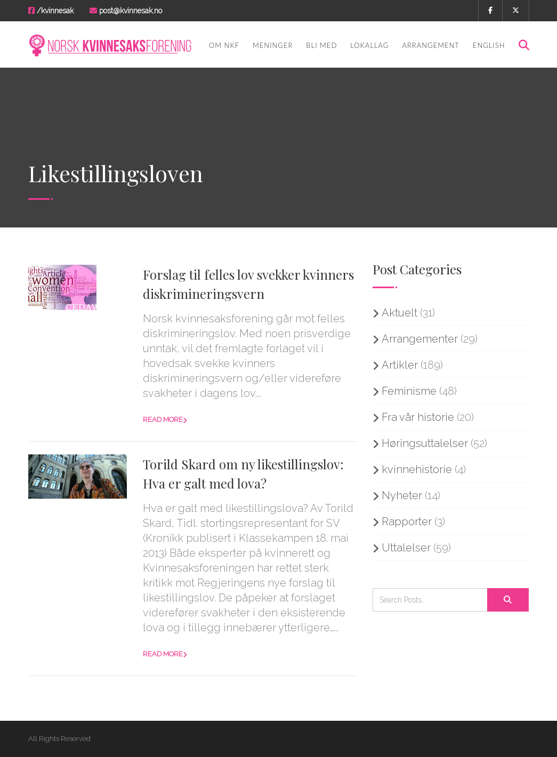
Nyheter (402, 495)
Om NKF (224, 45)
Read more (163, 420)
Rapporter (407, 521)
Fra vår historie (418, 417)
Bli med (321, 45)
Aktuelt (399, 312)
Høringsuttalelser (425, 443)
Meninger (273, 45)
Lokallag (369, 45)
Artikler (400, 365)
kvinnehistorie (417, 469)
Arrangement (430, 45)
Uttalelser (406, 547)
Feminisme (409, 391)
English (489, 45)
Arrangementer (420, 338)
